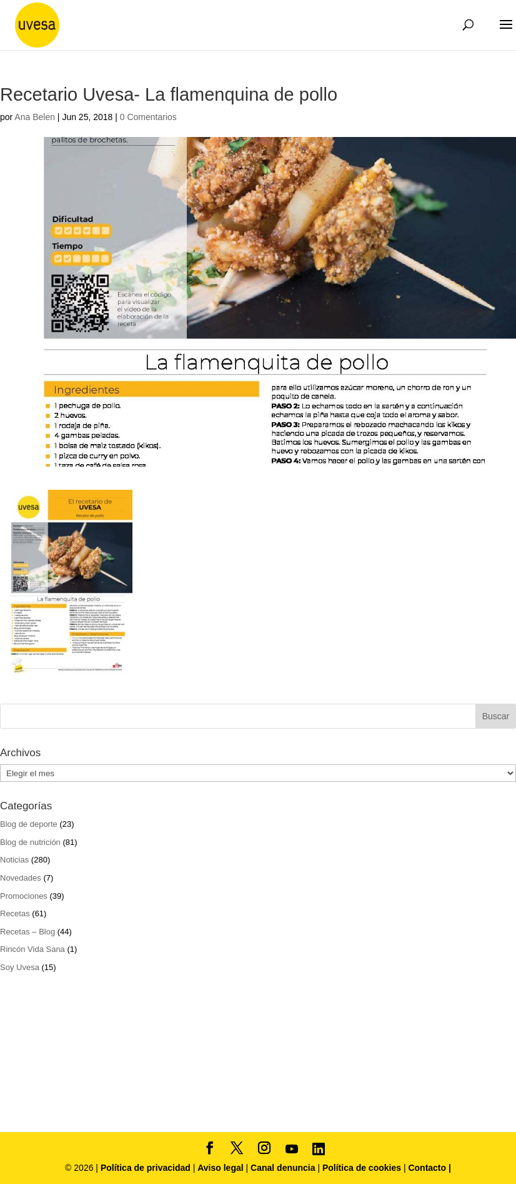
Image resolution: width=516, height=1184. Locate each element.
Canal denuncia (283, 1168)
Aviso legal (220, 1168)
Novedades (20, 878)
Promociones (23, 896)
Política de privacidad (147, 1168)
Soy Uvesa (19, 967)
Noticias (14, 859)
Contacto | (429, 1168)
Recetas (15, 913)
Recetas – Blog (27, 931)
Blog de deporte (28, 824)
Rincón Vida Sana (32, 949)
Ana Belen (34, 117)
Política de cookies (363, 1168)
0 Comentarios (148, 117)
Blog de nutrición (30, 842)
